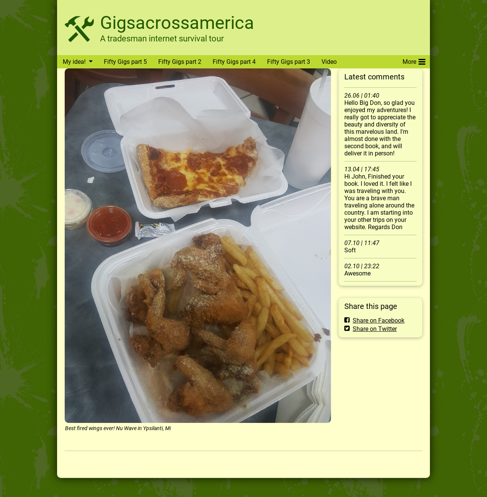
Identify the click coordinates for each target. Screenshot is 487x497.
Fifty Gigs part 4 (234, 61)
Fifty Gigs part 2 (179, 61)
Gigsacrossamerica (177, 22)
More (414, 60)
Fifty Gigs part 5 (125, 61)
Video (329, 61)
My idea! (74, 61)
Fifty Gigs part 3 (288, 61)
